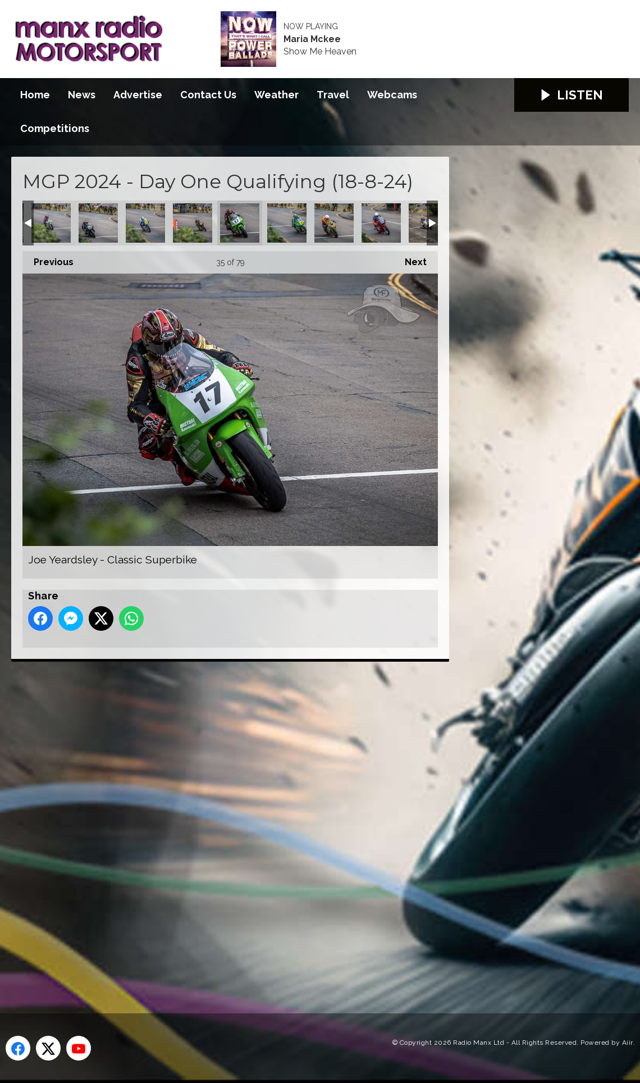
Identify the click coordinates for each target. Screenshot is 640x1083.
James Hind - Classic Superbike (98, 223)
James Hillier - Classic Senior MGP (51, 223)
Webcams (392, 95)
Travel (333, 95)
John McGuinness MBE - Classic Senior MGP (287, 223)
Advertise (137, 95)
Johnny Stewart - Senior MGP (334, 223)
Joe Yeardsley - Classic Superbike (239, 223)
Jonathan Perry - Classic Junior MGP (381, 223)
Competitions (54, 128)
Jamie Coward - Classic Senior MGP (145, 223)
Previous (48, 259)
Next (410, 259)
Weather (276, 95)
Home (35, 95)
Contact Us (208, 95)
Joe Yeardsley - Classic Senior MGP (192, 223)
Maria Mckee (312, 39)
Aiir (627, 1042)
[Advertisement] (221, 824)
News (81, 95)
